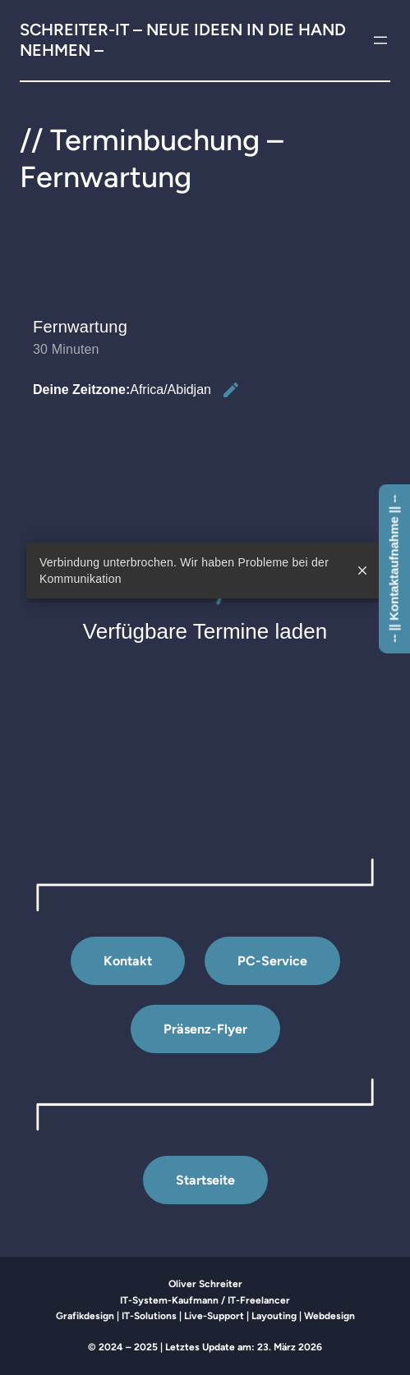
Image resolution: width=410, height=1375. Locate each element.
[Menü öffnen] (380, 40)
